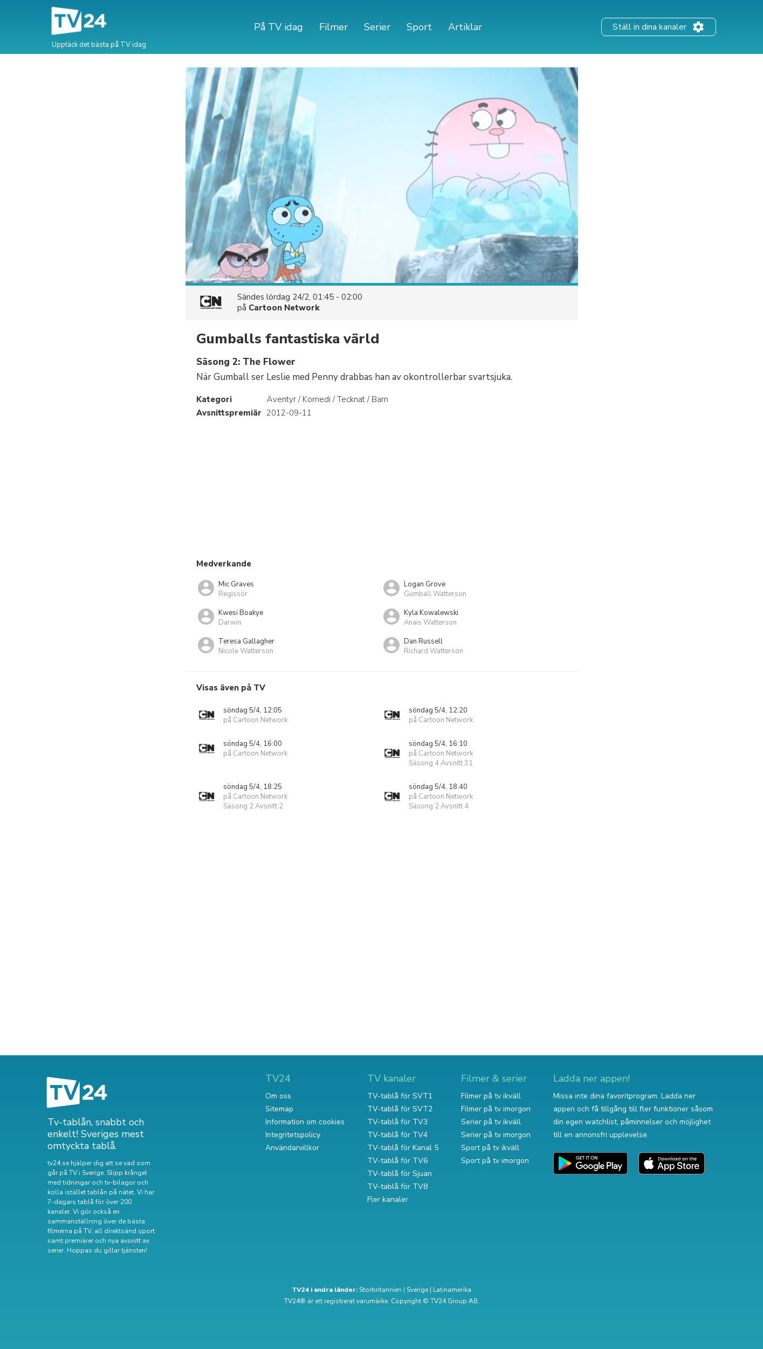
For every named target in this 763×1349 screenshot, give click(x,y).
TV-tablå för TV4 (397, 1135)
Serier (377, 26)
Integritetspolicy (292, 1135)
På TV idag (278, 26)
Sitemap (279, 1109)
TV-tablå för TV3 (397, 1122)
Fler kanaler (387, 1199)
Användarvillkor (292, 1148)
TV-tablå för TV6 (397, 1161)
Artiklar (465, 26)
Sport (419, 26)
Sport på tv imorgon (495, 1161)
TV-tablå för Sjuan (399, 1173)
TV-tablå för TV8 (397, 1186)
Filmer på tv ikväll (491, 1096)
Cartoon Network (284, 307)
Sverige (417, 1289)
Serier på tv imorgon (496, 1135)
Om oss (278, 1096)
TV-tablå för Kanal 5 (402, 1148)
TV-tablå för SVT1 (399, 1096)
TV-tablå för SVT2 (399, 1109)
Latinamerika (452, 1289)
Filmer (333, 26)
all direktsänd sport (124, 1231)
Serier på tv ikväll (491, 1122)
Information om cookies (305, 1122)
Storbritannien (380, 1289)
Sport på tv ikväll (490, 1148)
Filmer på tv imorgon (496, 1109)
